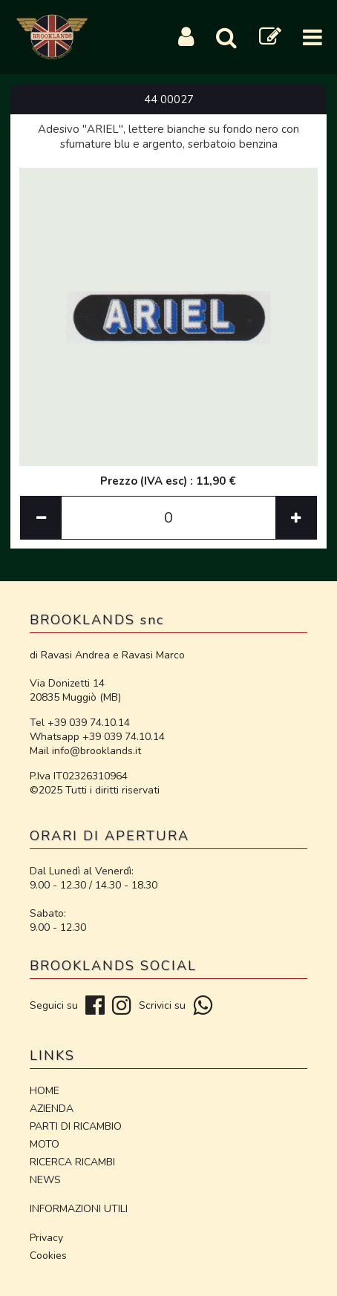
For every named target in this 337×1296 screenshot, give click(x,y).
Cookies (48, 1255)
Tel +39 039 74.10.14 (80, 723)
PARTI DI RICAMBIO (76, 1126)
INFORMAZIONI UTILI (79, 1209)
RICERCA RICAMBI (72, 1162)
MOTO (44, 1144)
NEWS (45, 1180)
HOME (44, 1091)
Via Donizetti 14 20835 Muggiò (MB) (75, 690)
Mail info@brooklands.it (85, 751)
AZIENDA (51, 1109)
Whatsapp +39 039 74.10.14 (97, 737)
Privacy (46, 1238)
